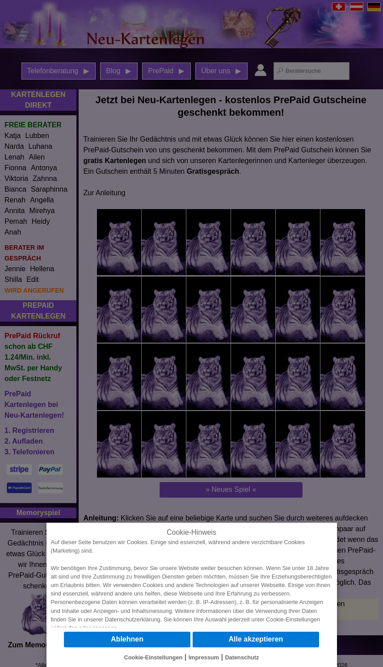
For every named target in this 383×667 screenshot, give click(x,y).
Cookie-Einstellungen (293, 619)
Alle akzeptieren (256, 639)
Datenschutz (242, 657)
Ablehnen (127, 639)
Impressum (204, 657)
